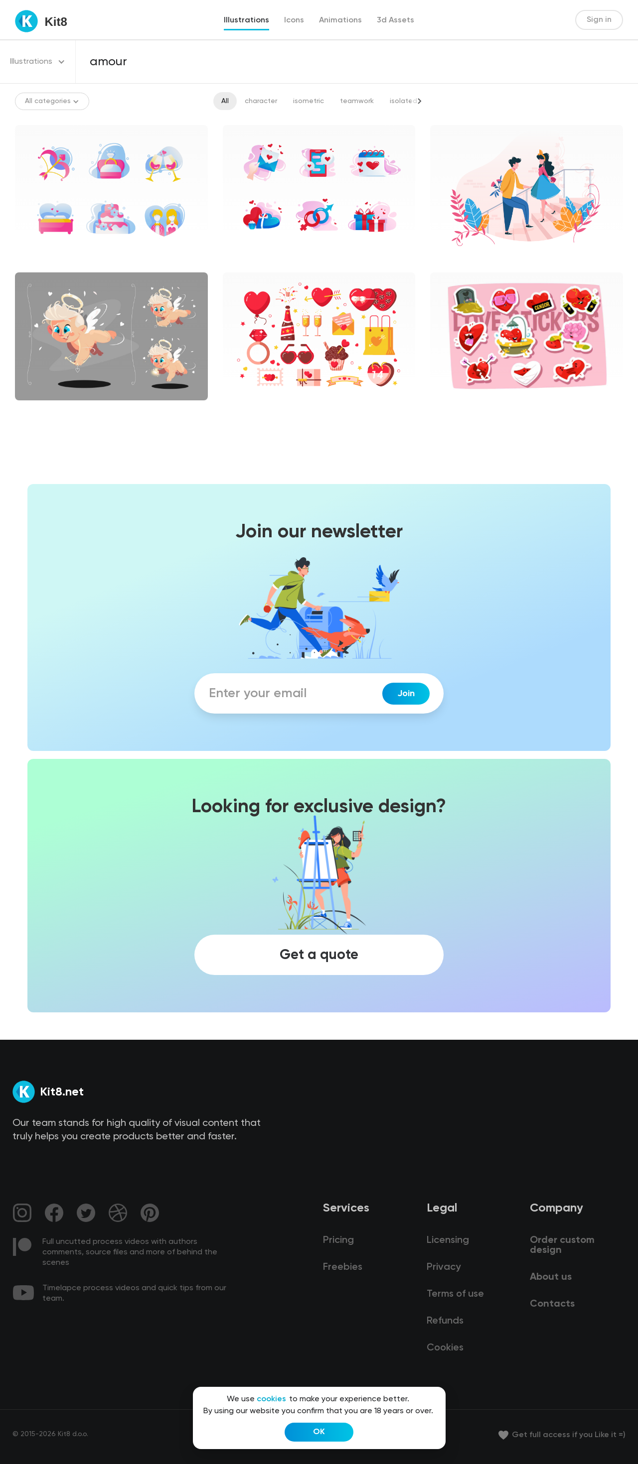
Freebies (342, 1267)
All (225, 101)
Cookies (445, 1348)
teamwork (357, 101)
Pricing (338, 1240)
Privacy (444, 1267)
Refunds (445, 1321)
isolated (403, 101)
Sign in (599, 20)
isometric (308, 101)
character (261, 101)
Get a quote (319, 955)
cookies (271, 1399)
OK (319, 1432)
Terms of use (455, 1294)
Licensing (448, 1240)
